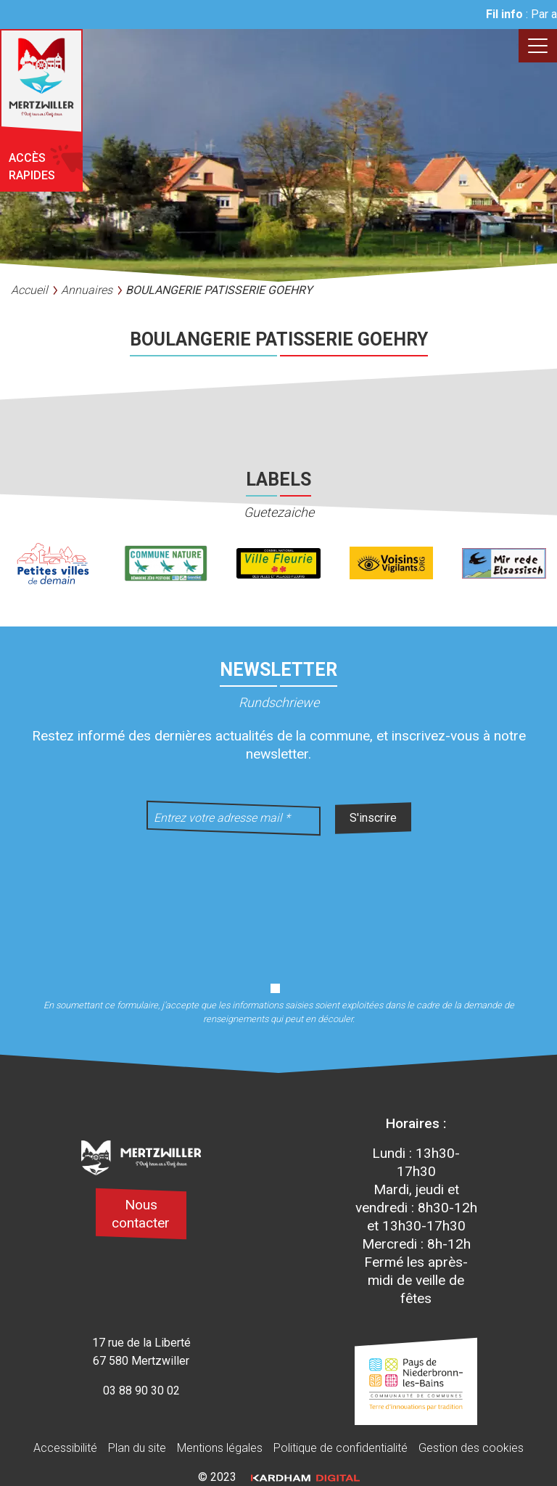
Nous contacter (141, 1213)
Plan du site (137, 1448)
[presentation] (278, 899)
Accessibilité (65, 1448)
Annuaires (86, 290)
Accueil (29, 290)
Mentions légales (220, 1448)
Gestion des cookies (471, 1448)
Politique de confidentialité (340, 1448)
